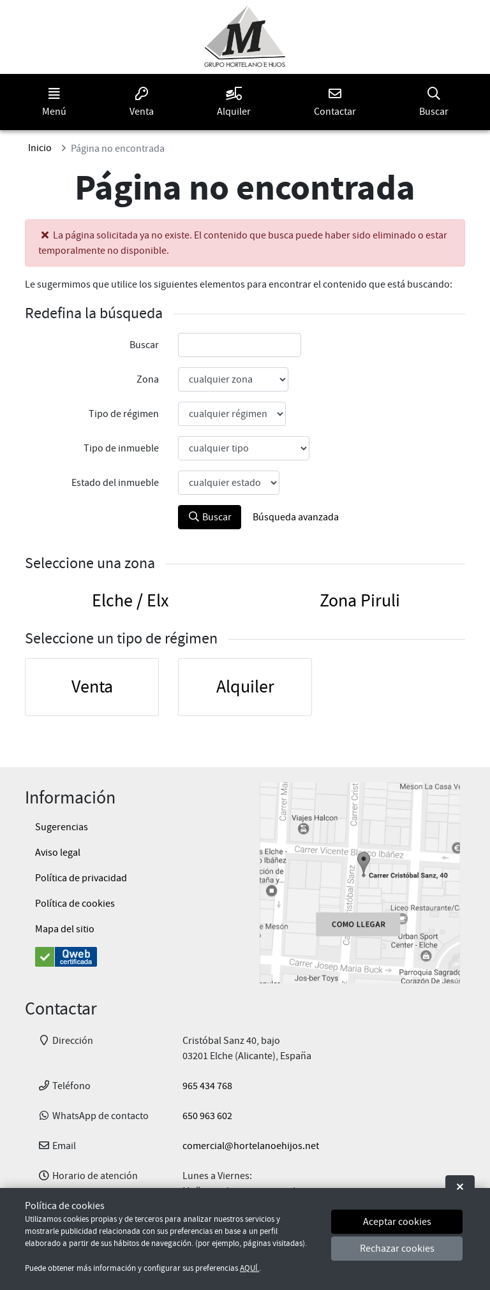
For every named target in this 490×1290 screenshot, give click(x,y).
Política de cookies (75, 903)
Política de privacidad (81, 878)
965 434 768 (207, 1086)
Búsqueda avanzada (296, 517)
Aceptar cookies (397, 1221)
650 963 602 (207, 1116)
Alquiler (245, 686)
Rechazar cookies (397, 1248)
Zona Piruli (360, 600)
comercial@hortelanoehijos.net (250, 1146)
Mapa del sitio (64, 929)
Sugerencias (61, 827)
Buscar (210, 517)
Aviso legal (57, 852)
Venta (92, 686)
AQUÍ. (249, 1268)
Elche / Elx (130, 600)
